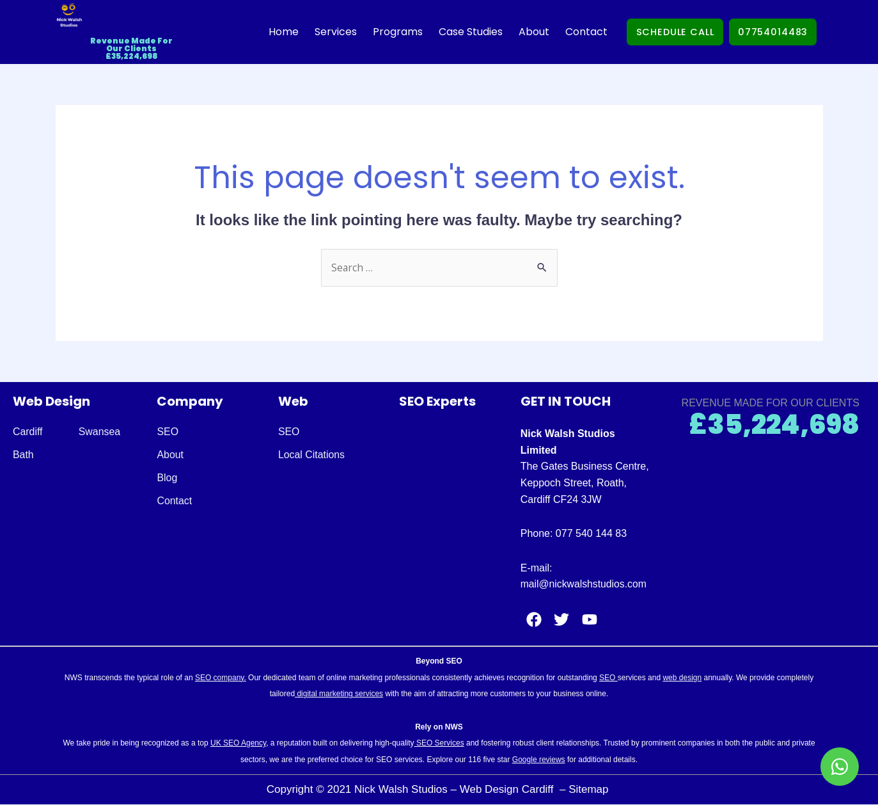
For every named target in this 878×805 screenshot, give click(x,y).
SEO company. (220, 677)
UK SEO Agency (238, 743)
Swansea (100, 432)
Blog (167, 478)
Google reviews (538, 759)
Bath (23, 455)
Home (273, 31)
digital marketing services (339, 694)
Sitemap (589, 790)
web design (682, 677)
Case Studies (460, 31)
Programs (387, 31)
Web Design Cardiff (508, 790)
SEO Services (439, 743)
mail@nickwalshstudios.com (584, 584)
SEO (167, 432)
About (523, 31)
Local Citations (311, 455)
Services (325, 31)
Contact (576, 31)
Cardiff (28, 432)
